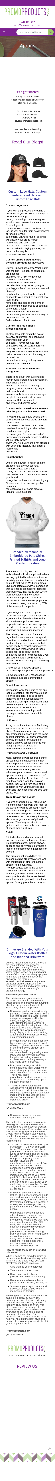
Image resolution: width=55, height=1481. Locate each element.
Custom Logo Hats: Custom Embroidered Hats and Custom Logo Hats (27, 195)
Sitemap (42, 1355)
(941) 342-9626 (27, 22)
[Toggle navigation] (4, 32)
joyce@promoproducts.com (27, 25)
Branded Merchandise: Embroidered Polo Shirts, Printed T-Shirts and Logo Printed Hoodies (27, 557)
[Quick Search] (32, 32)
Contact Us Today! (31, 132)
